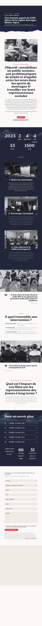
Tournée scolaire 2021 (14, 423)
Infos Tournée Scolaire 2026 (21, 119)
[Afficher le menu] (35, 2)
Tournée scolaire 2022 (15, 427)
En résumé (21, 117)
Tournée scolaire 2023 (15, 432)
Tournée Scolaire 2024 (15, 437)
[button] (32, 3)
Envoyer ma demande (11, 529)
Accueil (6, 13)
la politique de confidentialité (30, 538)
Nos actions (10, 13)
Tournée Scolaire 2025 (15, 441)
